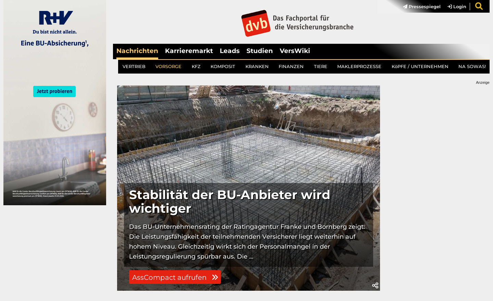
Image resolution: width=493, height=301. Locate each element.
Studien (259, 51)
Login (456, 6)
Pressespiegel (422, 6)
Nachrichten (137, 51)
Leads (230, 51)
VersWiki (295, 51)
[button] (375, 285)
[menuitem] (418, 6)
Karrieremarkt (189, 51)
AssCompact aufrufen (175, 277)
